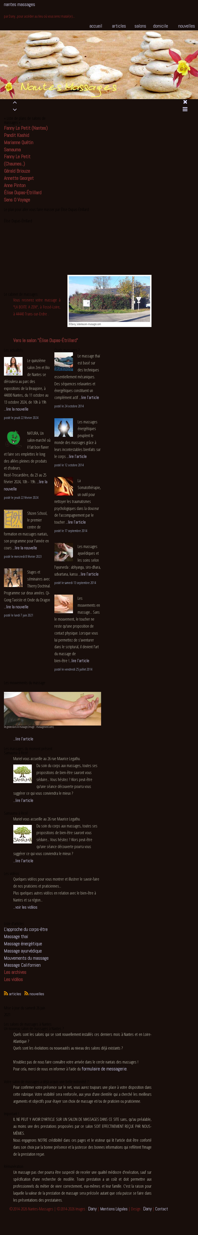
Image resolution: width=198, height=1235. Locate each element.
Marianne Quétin (18, 142)
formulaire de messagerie (104, 1069)
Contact (161, 1209)
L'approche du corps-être (26, 929)
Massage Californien (22, 965)
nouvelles (186, 26)
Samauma (12, 150)
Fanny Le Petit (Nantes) (26, 128)
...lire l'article (89, 397)
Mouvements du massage (26, 958)
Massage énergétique (23, 944)
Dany (92, 1209)
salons (140, 26)
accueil (95, 26)
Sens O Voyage (17, 200)
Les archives (15, 972)
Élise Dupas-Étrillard (22, 193)
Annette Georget (19, 178)
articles (119, 26)
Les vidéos (13, 979)
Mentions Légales (114, 1209)
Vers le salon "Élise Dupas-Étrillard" (45, 340)
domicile (160, 26)
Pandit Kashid (16, 135)
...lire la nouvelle (16, 409)
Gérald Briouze (17, 171)
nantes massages (19, 4)
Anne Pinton (15, 185)
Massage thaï (16, 937)
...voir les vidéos (25, 907)
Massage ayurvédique (23, 951)
